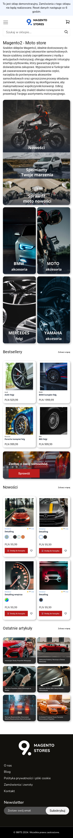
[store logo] (36, 22)
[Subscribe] (57, 811)
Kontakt (9, 791)
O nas (8, 765)
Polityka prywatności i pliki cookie (27, 778)
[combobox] (36, 32)
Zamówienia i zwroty (18, 785)
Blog (7, 772)
